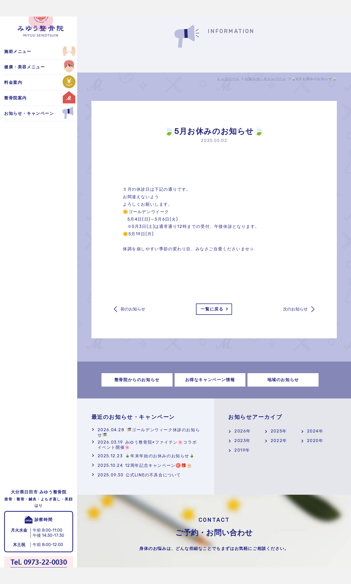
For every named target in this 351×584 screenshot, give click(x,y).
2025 (276, 431)
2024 (313, 431)
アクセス (14, 67)
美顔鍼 (12, 67)
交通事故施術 (18, 82)
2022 (276, 440)
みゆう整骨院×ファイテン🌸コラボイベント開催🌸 (147, 445)
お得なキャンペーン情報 (30, 67)
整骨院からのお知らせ (27, 51)
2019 (239, 450)
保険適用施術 (18, 51)
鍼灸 (9, 97)
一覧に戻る (212, 309)
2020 (313, 440)
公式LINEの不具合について (139, 475)
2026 (240, 431)
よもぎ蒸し (16, 51)
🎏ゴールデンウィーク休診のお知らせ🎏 (149, 432)
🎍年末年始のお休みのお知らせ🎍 (146, 456)
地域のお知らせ (21, 82)
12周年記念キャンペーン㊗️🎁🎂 (145, 465)
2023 (240, 440)
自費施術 (14, 67)
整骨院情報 (16, 51)
